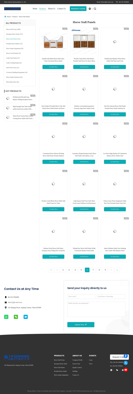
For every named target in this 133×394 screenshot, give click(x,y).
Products (42, 9)
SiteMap (75, 371)
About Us (51, 9)
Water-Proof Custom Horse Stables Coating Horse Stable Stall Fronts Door (23, 117)
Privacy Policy (31, 391)
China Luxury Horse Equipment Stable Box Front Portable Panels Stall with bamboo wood (115, 203)
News (90, 364)
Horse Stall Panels (24, 16)
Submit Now (81, 324)
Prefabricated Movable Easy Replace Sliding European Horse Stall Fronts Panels (22, 98)
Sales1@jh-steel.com (15, 302)
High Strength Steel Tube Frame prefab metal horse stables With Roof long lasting (22, 108)
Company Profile (78, 360)
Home (35, 9)
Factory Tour (76, 364)
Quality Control (77, 367)
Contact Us (61, 9)
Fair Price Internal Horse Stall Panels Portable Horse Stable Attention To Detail (115, 108)
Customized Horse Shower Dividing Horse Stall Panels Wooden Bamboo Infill (53, 156)
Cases (91, 360)
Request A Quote (78, 8)
